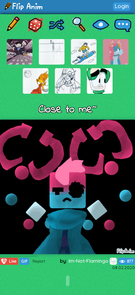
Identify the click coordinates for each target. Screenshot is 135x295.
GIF (24, 261)
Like (8, 261)
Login (122, 6)
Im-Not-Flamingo (92, 261)
